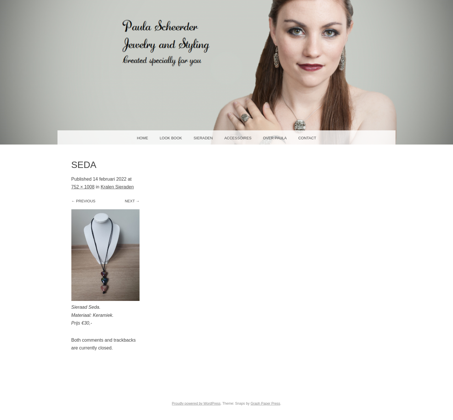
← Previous (83, 201)
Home (142, 138)
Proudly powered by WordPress (196, 404)
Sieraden (203, 138)
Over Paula (275, 138)
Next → (132, 201)
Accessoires (237, 138)
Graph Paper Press (265, 404)
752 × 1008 (83, 186)
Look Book (171, 138)
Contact (307, 138)
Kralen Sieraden (117, 186)
